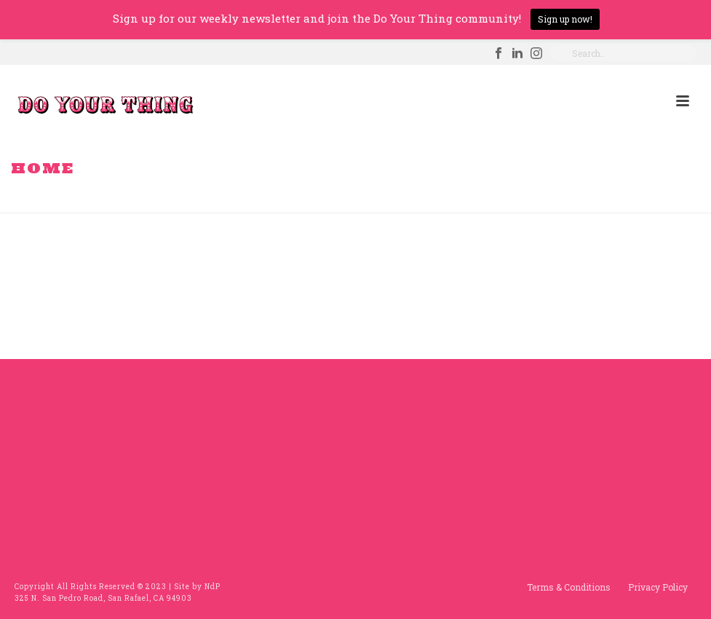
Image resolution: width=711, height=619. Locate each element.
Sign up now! (565, 19)
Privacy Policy (658, 587)
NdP (212, 586)
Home (630, 199)
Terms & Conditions (569, 587)
